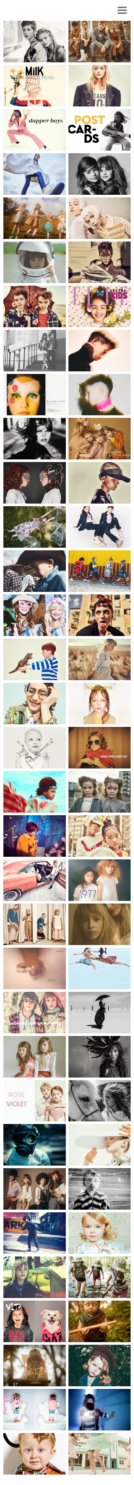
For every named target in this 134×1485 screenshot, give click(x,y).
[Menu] (122, 10)
